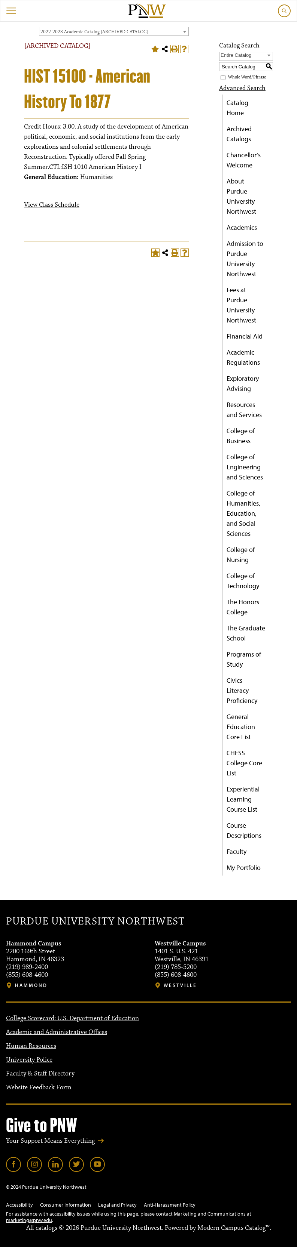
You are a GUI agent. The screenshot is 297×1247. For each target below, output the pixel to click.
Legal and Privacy (117, 1204)
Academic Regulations (243, 357)
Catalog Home (237, 107)
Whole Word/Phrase (247, 77)
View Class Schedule (51, 205)
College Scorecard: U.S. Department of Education (72, 1018)
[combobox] (114, 31)
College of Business (241, 435)
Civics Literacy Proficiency (242, 690)
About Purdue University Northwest (241, 196)
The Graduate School (246, 633)
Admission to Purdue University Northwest (245, 258)
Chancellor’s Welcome (244, 160)
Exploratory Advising (243, 383)
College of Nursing (241, 554)
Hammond (31, 985)
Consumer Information (65, 1204)
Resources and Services (244, 409)
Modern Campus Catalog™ (233, 1228)
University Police (29, 1060)
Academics (242, 227)
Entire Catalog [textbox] (236, 55)
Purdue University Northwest (95, 921)
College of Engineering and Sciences (245, 467)
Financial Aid (245, 336)
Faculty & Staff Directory (40, 1073)
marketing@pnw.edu (29, 1220)
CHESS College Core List (244, 762)
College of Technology (243, 580)
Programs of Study (244, 659)
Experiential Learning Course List (243, 799)
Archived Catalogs (239, 133)
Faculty (236, 851)
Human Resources (31, 1046)
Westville (180, 985)
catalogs (46, 1228)
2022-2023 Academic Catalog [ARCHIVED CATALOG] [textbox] (94, 32)
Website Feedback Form (39, 1087)
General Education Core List (241, 726)
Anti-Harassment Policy (170, 1204)
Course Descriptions (244, 830)
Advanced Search (242, 88)
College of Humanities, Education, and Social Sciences (243, 513)
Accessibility (19, 1204)
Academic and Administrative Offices (56, 1032)
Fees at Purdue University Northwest (241, 304)
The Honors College (243, 607)
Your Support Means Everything (50, 1141)
